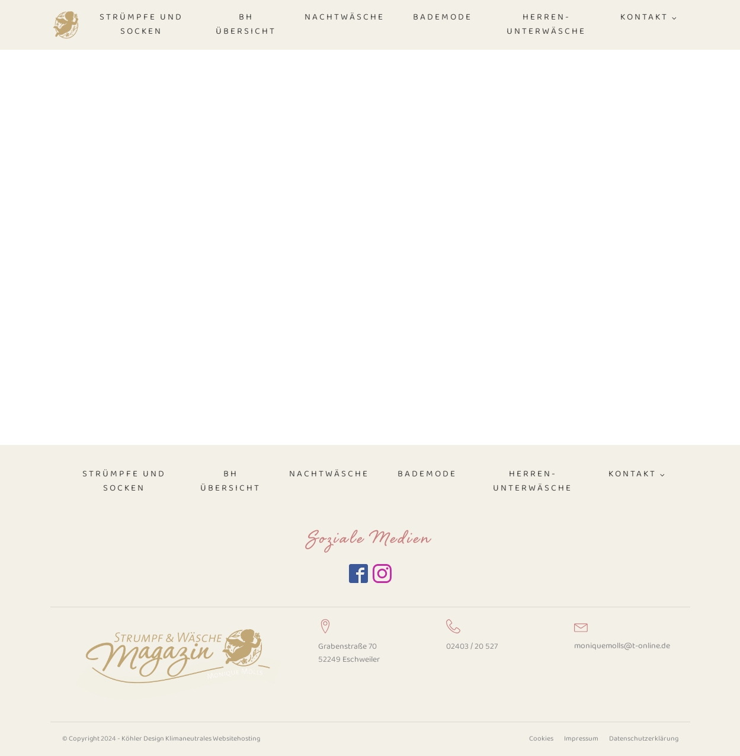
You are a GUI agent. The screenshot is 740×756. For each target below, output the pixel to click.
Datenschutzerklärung (643, 738)
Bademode (442, 17)
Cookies (541, 738)
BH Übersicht (246, 24)
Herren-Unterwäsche (546, 24)
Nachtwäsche (345, 17)
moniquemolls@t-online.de (622, 646)
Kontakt (644, 17)
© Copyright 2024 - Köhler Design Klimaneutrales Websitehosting (161, 738)
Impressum (581, 738)
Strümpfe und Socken (141, 24)
